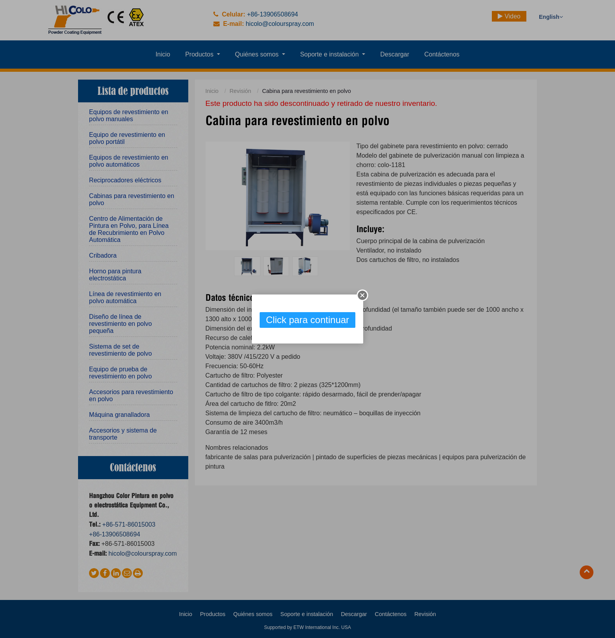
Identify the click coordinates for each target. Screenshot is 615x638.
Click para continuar (307, 319)
